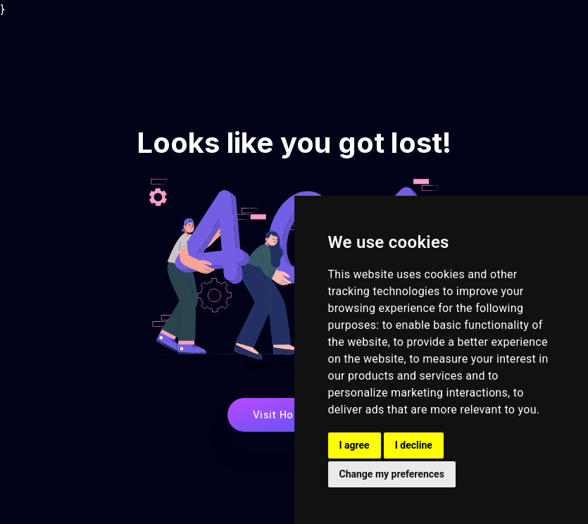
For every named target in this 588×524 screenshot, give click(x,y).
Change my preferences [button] (391, 474)
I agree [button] (354, 445)
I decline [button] (413, 445)
